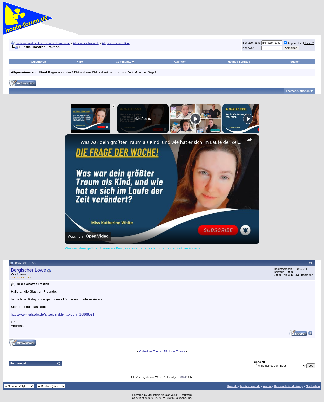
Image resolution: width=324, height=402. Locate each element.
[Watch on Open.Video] (88, 236)
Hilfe (80, 61)
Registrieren (38, 61)
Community (125, 61)
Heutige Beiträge (239, 61)
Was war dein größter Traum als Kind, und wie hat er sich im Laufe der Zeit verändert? (161, 142)
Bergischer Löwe (28, 270)
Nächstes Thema (174, 351)
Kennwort (248, 47)
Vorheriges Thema (150, 351)
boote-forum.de (250, 386)
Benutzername (251, 42)
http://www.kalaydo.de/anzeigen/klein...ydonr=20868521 (52, 314)
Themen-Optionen (298, 90)
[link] (73, 142)
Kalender (180, 61)
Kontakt (232, 386)
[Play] (196, 119)
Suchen (295, 61)
